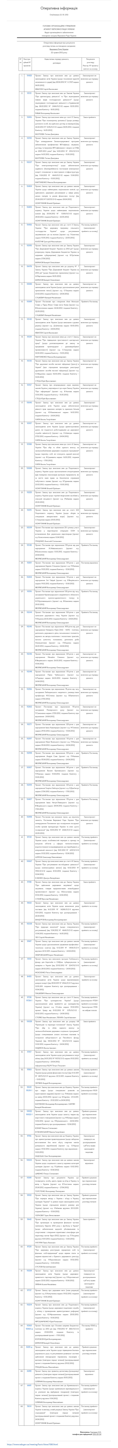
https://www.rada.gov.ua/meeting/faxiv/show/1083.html (32, 1444)
